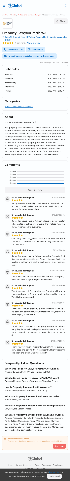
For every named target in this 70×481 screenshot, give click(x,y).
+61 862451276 (13, 49)
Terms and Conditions (52, 465)
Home (10, 465)
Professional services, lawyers (29, 15)
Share (60, 21)
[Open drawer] (4, 5)
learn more (54, 472)
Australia (6, 15)
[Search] (66, 5)
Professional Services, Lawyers (19, 106)
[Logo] (15, 6)
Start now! (59, 446)
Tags (37, 465)
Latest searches (23, 465)
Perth (13, 15)
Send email (35, 49)
